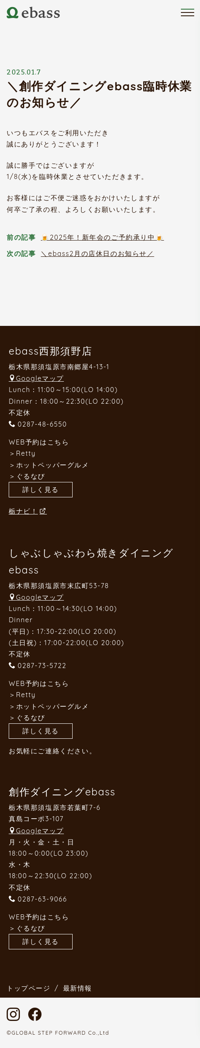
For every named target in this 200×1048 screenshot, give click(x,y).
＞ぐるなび (27, 476)
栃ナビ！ (23, 511)
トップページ (29, 988)
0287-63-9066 (42, 899)
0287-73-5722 (42, 665)
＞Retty (22, 453)
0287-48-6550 (42, 424)
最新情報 (77, 988)
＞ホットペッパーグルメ (49, 465)
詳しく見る (40, 489)
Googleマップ (40, 378)
